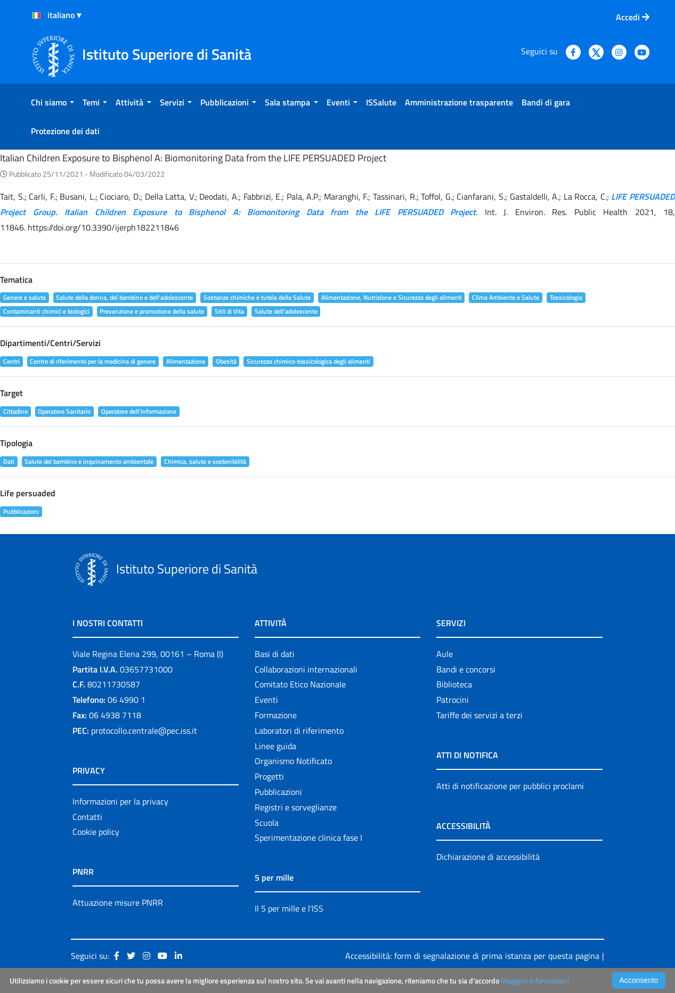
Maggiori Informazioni (535, 980)
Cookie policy (95, 831)
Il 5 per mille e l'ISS (289, 908)
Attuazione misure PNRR (117, 902)
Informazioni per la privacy (120, 801)
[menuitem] (52, 102)
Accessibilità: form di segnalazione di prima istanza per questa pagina (472, 955)
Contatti (87, 816)
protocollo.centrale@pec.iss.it (144, 730)
